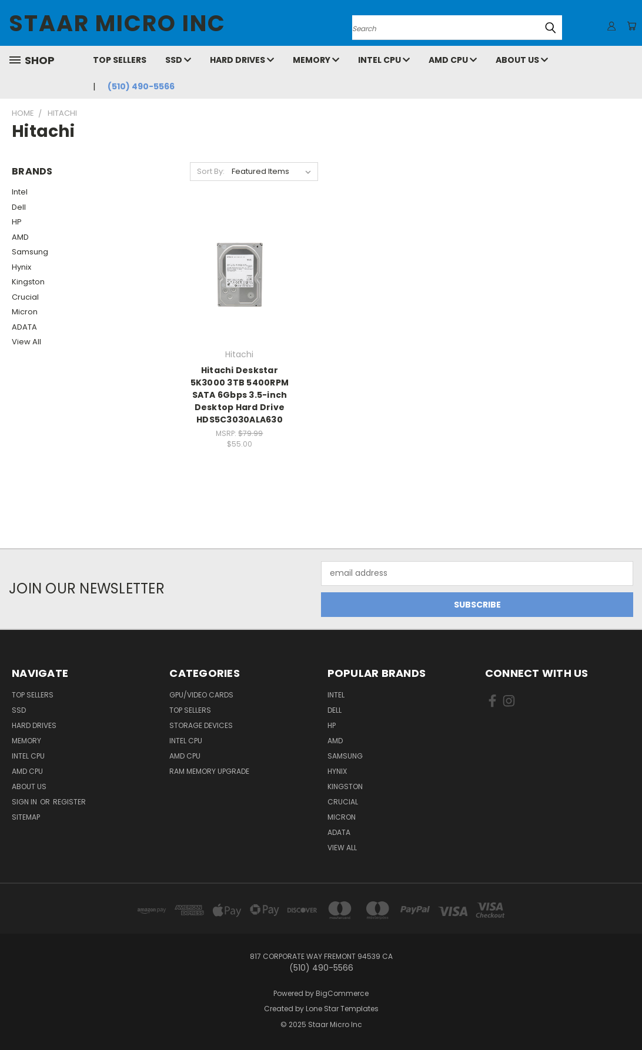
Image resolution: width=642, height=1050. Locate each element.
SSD (178, 60)
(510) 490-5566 (141, 86)
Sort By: (211, 171)
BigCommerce (342, 993)
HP (17, 221)
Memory (316, 60)
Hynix (21, 267)
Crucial (25, 297)
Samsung (30, 251)
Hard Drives (242, 60)
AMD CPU (453, 60)
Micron (25, 311)
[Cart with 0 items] (630, 26)
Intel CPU (384, 60)
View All (26, 341)
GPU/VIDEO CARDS (201, 695)
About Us (522, 60)
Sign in (25, 802)
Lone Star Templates (342, 1009)
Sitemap (26, 817)
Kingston (28, 281)
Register (69, 802)
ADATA (24, 327)
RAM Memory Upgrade (209, 771)
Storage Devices (201, 725)
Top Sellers (119, 60)
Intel (20, 191)
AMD (20, 237)
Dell (19, 207)
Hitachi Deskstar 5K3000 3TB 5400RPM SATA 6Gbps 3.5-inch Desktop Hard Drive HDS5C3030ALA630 (239, 394)
